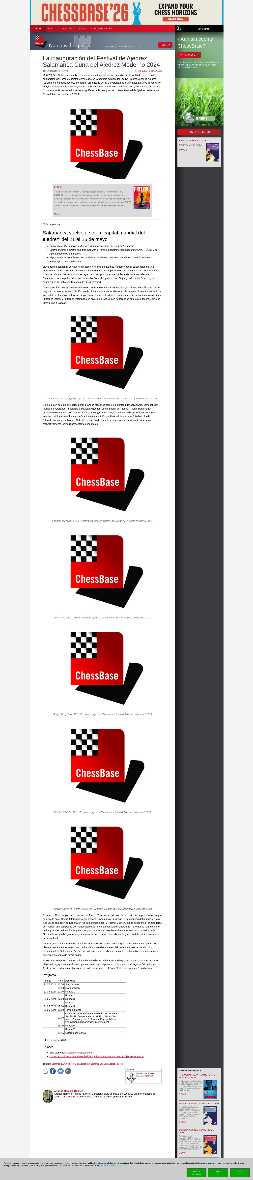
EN (133, 47)
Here (223, 1163)
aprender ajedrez (102, 29)
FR (140, 47)
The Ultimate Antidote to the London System (197, 1076)
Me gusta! (142, 71)
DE (129, 47)
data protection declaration (110, 1165)
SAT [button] (82, 29)
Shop (38, 29)
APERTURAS (67, 29)
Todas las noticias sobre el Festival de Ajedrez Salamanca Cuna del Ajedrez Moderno (97, 1056)
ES (137, 47)
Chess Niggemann (144, 1076)
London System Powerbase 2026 (199, 1103)
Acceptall (239, 1172)
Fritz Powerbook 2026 (193, 140)
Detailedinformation (196, 1172)
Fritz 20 (58, 187)
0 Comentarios (155, 71)
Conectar (203, 29)
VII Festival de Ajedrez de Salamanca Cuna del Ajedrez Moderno (94, 1064)
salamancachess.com (80, 1052)
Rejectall (218, 1172)
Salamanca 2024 (57, 1064)
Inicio (52, 29)
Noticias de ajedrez (70, 45)
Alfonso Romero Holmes (68, 1090)
